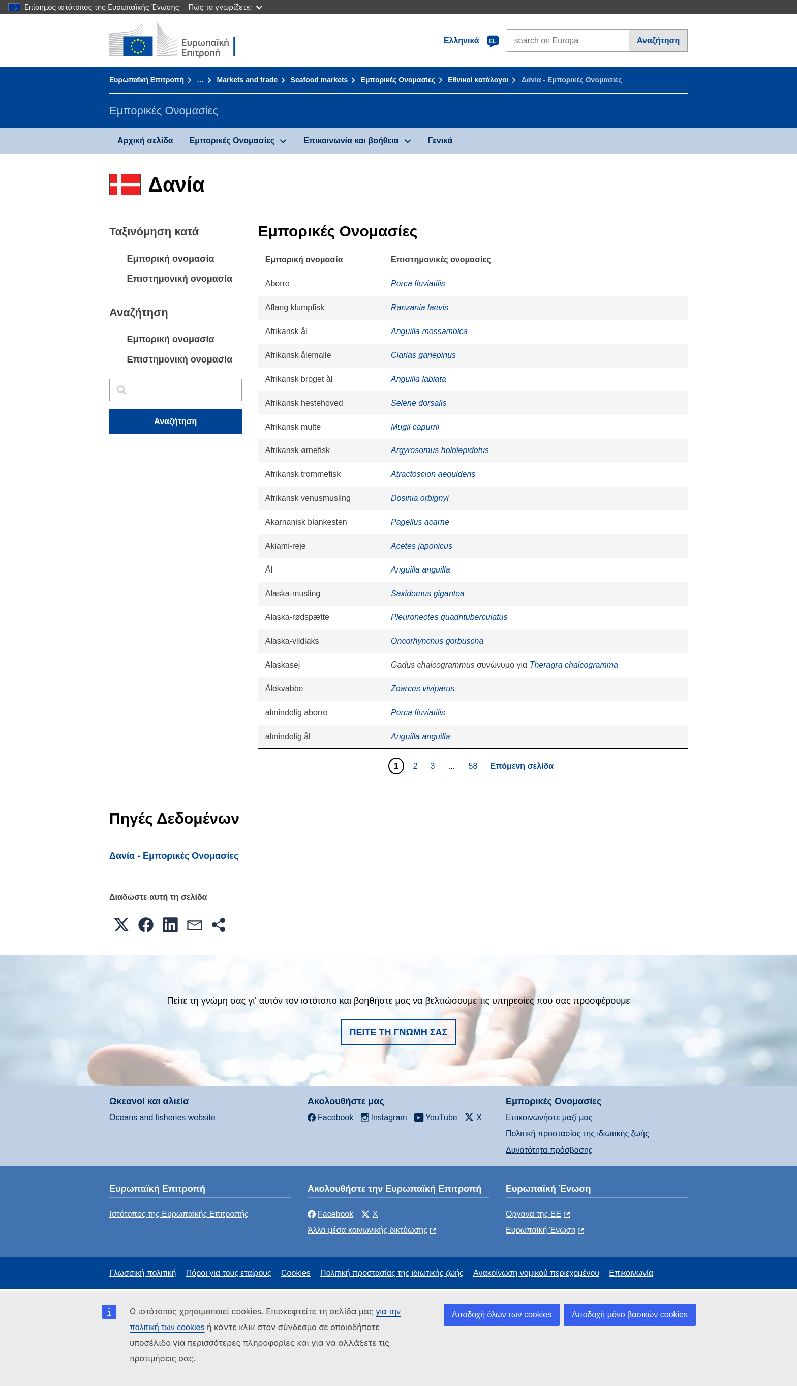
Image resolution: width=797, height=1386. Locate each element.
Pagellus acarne (420, 522)
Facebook (330, 1214)
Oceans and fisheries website (162, 1117)
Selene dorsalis (418, 403)
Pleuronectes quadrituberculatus (449, 617)
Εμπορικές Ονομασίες (398, 80)
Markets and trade (247, 80)
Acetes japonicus (421, 545)
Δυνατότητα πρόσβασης (549, 1150)
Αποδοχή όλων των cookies (501, 1314)
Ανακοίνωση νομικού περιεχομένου (536, 1273)
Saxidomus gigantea (428, 593)
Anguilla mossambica (429, 331)
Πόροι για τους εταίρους (228, 1273)
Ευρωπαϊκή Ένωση (541, 1230)
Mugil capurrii (415, 427)
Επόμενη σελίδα (522, 766)
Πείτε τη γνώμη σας (399, 1032)
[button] (121, 925)
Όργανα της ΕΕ (533, 1214)
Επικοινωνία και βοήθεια (350, 140)
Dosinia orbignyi (420, 498)
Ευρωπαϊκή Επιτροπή (146, 80)
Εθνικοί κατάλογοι (478, 80)
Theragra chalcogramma (574, 664)
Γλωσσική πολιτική (142, 1273)
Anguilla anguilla (420, 569)
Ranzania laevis (419, 307)
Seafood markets (319, 80)
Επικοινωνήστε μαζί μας (549, 1117)
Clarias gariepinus (423, 355)
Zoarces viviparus (422, 688)
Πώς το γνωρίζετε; (225, 7)
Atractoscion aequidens (433, 474)
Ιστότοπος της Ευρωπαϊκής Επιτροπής (179, 1214)
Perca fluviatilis (418, 283)
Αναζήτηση (658, 40)
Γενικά (440, 140)
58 (474, 765)
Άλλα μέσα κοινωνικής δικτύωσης (367, 1230)
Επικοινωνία (631, 1273)
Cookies (296, 1273)
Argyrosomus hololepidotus (440, 450)
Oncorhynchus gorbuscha (437, 641)
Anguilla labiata (418, 379)
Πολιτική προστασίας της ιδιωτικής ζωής (577, 1133)
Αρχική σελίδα (145, 140)
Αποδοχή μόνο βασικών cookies (630, 1314)
